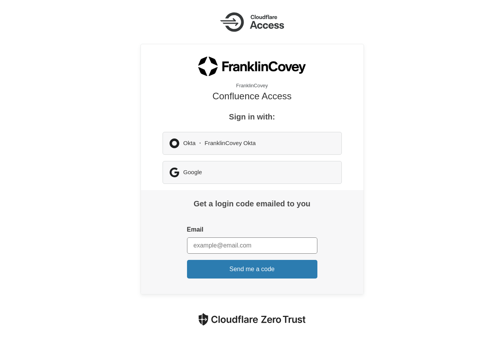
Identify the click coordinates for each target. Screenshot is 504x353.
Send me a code (252, 269)
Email (195, 229)
